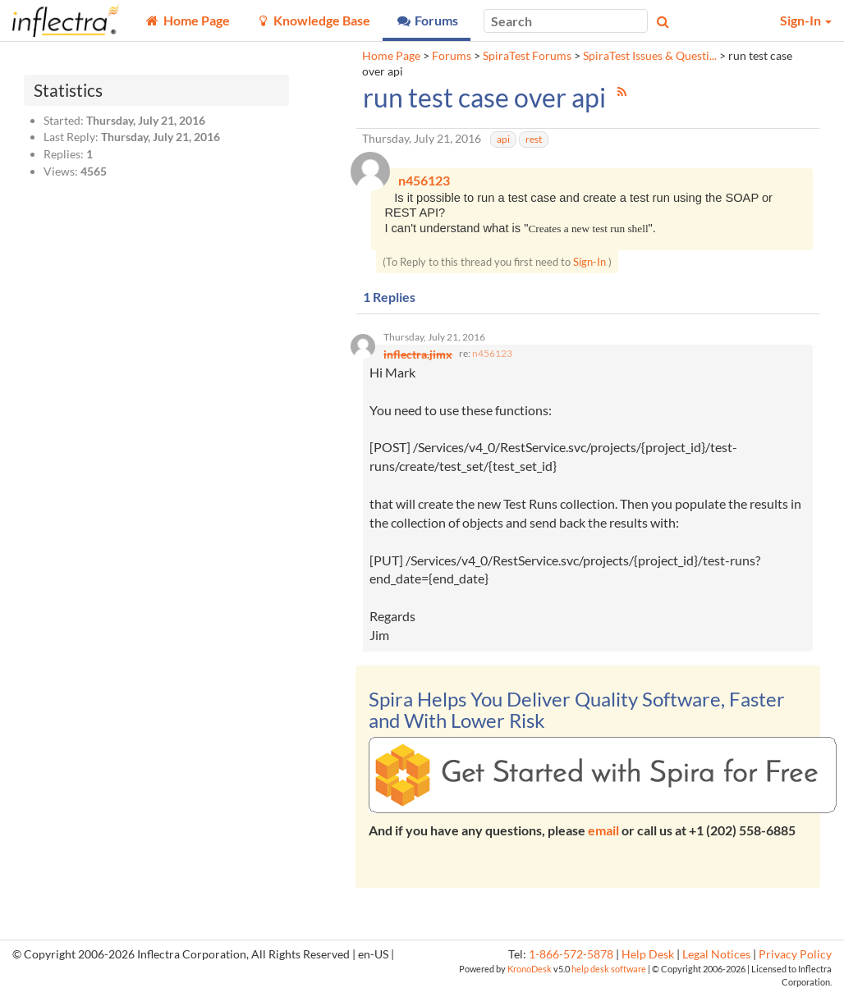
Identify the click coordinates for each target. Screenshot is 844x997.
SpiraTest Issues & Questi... (650, 55)
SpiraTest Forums (527, 55)
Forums (451, 55)
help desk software (608, 972)
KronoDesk (529, 972)
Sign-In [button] (806, 20)
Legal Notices (716, 958)
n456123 (492, 357)
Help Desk (648, 958)
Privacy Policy (795, 958)
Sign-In (589, 263)
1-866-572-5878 (571, 958)
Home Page (391, 55)
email (603, 834)
